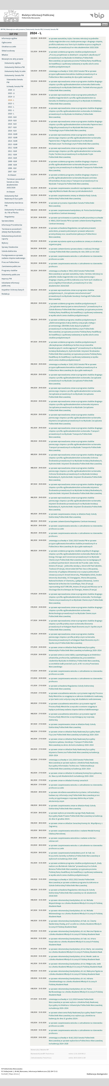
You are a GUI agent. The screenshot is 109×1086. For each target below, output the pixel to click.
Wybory (5, 243)
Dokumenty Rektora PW (15, 67)
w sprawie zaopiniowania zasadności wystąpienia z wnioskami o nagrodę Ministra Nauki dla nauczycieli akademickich (76, 190)
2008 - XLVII (12, 164)
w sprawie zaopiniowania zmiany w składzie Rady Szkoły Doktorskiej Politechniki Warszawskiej (73, 197)
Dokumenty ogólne (13, 63)
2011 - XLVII (12, 154)
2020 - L (11, 113)
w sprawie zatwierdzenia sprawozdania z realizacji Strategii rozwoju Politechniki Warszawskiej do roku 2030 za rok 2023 (74, 250)
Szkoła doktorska (9, 251)
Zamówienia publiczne (11, 266)
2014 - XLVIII (12, 141)
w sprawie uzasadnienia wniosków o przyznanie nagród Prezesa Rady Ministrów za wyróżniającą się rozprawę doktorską (72, 717)
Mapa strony (14, 1074)
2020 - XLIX (12, 117)
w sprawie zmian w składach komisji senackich (68, 780)
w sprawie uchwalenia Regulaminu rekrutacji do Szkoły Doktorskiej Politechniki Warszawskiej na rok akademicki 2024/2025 (73, 893)
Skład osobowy (8, 50)
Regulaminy (9, 216)
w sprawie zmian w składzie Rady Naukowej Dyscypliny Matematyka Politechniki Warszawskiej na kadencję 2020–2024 (75, 649)
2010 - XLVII (12, 158)
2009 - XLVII (12, 161)
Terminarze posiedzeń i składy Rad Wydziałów (12, 230)
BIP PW (3, 29)
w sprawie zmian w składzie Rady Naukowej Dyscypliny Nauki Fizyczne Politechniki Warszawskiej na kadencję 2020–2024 (74, 733)
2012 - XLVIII (12, 147)
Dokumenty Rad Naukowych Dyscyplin (14, 197)
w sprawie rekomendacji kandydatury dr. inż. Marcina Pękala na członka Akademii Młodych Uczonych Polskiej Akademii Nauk (75, 933)
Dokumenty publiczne (11, 274)
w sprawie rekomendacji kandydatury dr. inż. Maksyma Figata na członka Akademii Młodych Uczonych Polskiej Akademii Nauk (76, 973)
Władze (5, 54)
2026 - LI (11, 90)
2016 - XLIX (12, 130)
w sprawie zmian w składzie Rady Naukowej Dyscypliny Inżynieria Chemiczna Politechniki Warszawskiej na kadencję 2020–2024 (74, 752)
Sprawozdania (8, 220)
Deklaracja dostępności (97, 1074)
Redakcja (5, 294)
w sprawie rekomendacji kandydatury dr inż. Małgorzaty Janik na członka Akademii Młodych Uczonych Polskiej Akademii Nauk (75, 965)
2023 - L (11, 103)
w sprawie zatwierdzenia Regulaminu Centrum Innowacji (72, 521)
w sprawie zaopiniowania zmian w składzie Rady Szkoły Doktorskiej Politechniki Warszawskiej (72, 726)
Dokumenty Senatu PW (34, 29)
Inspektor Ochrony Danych (13, 289)
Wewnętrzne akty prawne (15, 29)
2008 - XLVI (12, 168)
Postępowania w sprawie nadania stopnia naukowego (13, 257)
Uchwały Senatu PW (51, 29)
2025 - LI (11, 93)
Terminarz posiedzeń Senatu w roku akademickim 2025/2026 (16, 183)
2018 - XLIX (12, 124)
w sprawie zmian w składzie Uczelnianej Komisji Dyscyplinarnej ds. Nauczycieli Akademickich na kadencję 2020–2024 (75, 775)
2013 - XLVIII (12, 144)
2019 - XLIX (12, 120)
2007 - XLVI (12, 171)
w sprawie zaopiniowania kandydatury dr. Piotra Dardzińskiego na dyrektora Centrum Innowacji (75, 212)
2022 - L (11, 107)
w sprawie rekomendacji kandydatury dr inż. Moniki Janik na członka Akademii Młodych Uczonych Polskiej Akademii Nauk (74, 958)
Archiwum (12, 175)
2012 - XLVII (12, 151)
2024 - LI (11, 96)
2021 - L (11, 110)
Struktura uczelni (9, 46)
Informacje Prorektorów (12, 225)
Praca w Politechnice (10, 262)
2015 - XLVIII (12, 137)
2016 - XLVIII (12, 134)
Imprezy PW (7, 278)
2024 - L (11, 100)
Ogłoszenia (6, 42)
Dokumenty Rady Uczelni (15, 71)
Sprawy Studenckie (10, 247)
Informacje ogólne (9, 38)
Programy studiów (9, 270)
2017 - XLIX (12, 127)
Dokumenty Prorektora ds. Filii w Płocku (14, 211)
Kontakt (4, 1074)
